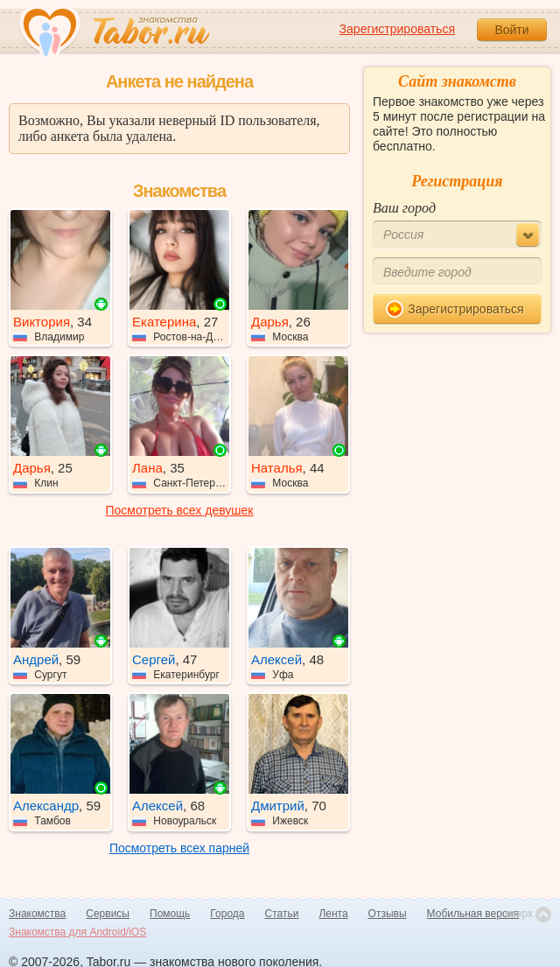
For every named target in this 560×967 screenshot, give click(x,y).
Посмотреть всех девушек (180, 510)
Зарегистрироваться (397, 29)
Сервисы (108, 913)
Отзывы (387, 913)
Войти (511, 30)
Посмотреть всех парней (179, 848)
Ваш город (404, 207)
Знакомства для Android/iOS (77, 932)
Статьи (282, 913)
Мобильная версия (473, 913)
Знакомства (37, 913)
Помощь (170, 913)
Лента (332, 913)
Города (227, 913)
